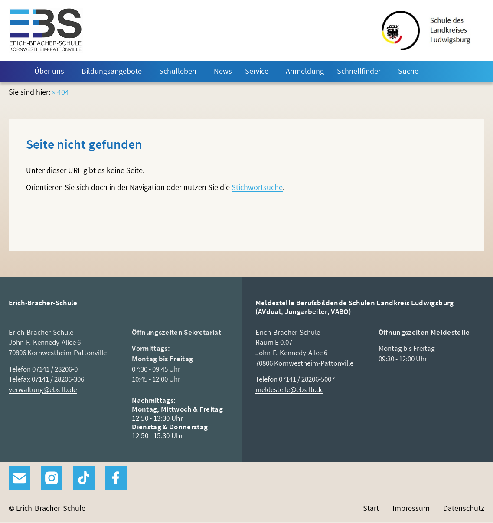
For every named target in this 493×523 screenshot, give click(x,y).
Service (256, 71)
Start (14, 71)
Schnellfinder (359, 71)
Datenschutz (463, 508)
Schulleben (177, 71)
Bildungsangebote (112, 71)
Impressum (411, 508)
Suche (408, 71)
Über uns (49, 71)
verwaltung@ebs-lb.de (43, 389)
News (223, 71)
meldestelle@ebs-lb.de (289, 389)
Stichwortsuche (257, 187)
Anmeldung (305, 71)
